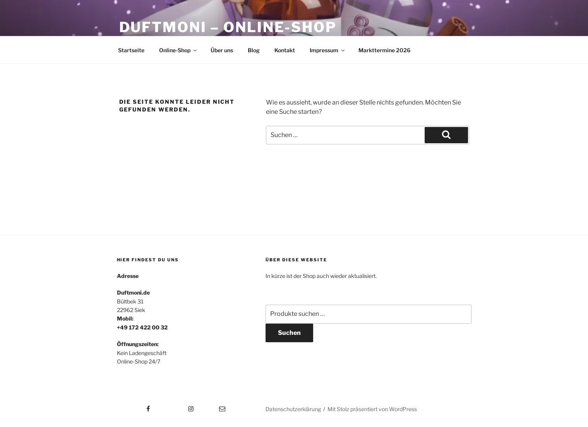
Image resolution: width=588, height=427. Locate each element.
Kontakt (284, 50)
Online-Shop (178, 50)
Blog (254, 50)
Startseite (131, 50)
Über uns (222, 50)
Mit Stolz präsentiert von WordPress (372, 409)
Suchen (289, 332)
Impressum (328, 50)
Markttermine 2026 (384, 50)
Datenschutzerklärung (293, 409)
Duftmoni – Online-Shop (228, 27)
